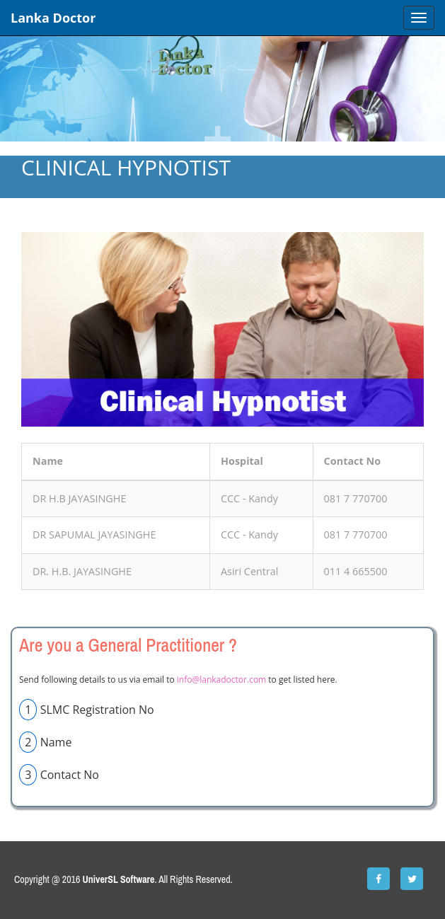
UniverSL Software (119, 879)
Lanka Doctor (53, 17)
